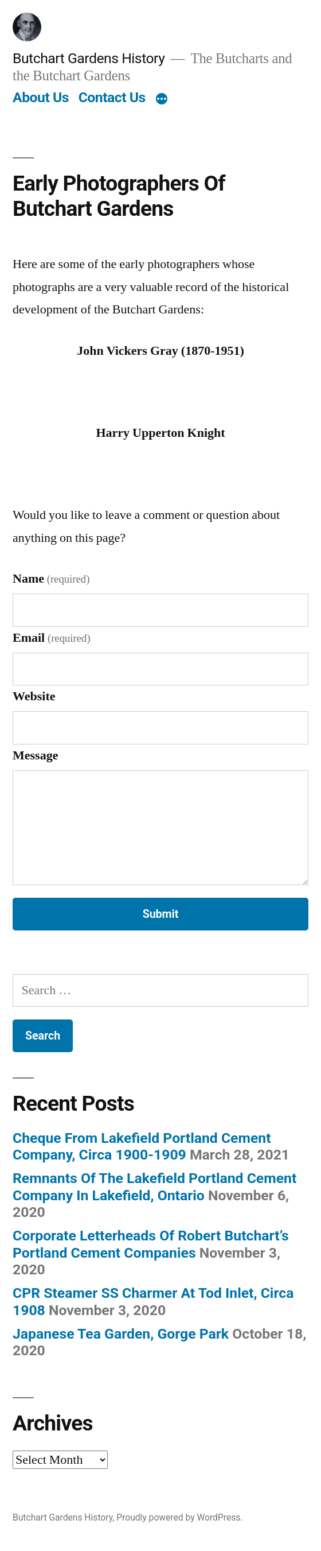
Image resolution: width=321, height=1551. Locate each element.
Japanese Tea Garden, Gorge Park (121, 1333)
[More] (162, 100)
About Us (41, 97)
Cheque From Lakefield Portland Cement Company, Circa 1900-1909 (142, 1147)
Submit (161, 914)
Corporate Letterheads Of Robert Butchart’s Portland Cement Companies (151, 1244)
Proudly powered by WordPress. (179, 1517)
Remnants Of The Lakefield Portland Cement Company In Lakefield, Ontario (154, 1187)
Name (51, 579)
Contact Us (112, 97)
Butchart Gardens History (89, 58)
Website (34, 696)
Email (52, 638)
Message (35, 755)
